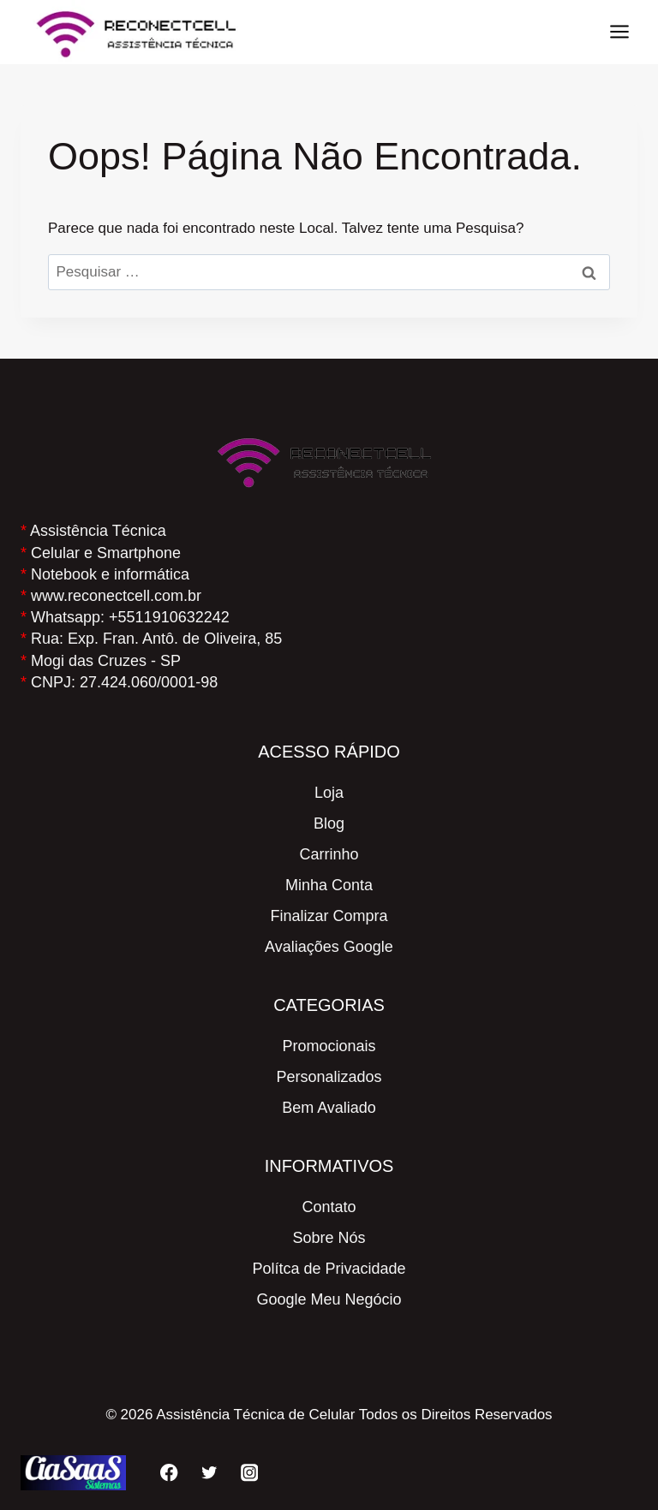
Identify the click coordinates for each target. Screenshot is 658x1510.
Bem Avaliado (329, 1107)
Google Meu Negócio (328, 1299)
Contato (329, 1207)
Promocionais (328, 1046)
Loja (329, 792)
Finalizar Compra (328, 915)
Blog (329, 823)
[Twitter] (209, 1472)
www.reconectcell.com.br (116, 595)
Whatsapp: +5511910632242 (130, 617)
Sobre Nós (328, 1237)
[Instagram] (249, 1472)
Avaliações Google (329, 946)
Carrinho (328, 854)
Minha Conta (329, 885)
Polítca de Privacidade (328, 1268)
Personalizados (328, 1076)
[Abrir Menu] (619, 32)
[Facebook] (169, 1472)
